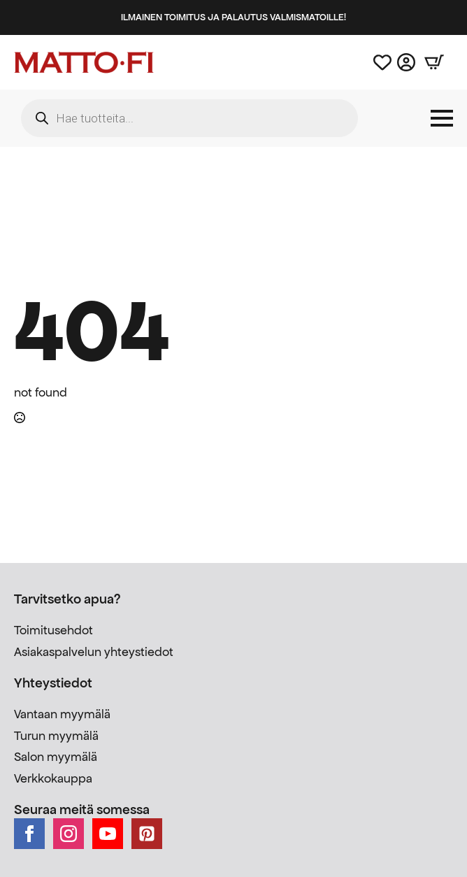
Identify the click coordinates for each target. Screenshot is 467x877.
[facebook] (29, 833)
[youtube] (107, 833)
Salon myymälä (55, 756)
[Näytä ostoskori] (434, 62)
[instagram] (68, 833)
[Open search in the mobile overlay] (189, 118)
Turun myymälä (56, 735)
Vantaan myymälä (62, 714)
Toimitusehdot (53, 630)
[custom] (146, 833)
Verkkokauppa (53, 778)
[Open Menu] (442, 118)
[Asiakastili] (406, 62)
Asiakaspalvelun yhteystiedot (93, 651)
